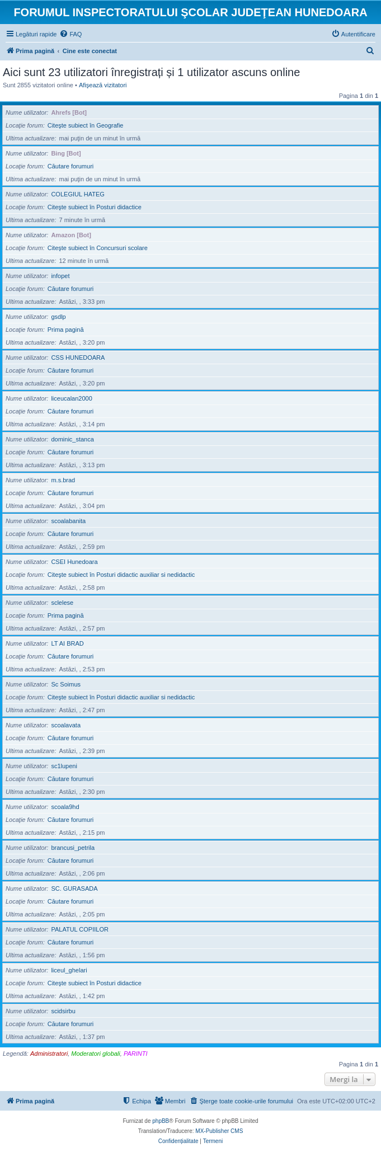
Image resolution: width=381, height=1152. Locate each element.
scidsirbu (63, 1011)
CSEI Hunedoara (74, 561)
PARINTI (136, 1053)
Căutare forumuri (71, 166)
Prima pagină (66, 329)
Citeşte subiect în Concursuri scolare (98, 247)
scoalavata (66, 725)
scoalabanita (68, 521)
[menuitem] (70, 34)
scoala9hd (65, 806)
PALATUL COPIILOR (80, 929)
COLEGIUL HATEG (77, 194)
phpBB (160, 1121)
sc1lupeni (64, 766)
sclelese (62, 602)
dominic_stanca (72, 439)
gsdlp (58, 316)
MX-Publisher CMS (219, 1131)
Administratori (49, 1053)
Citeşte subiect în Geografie (86, 125)
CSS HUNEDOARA (78, 357)
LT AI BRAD (67, 643)
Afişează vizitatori (103, 85)
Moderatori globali (95, 1053)
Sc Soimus (66, 684)
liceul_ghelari (69, 970)
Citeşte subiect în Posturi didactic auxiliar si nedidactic (121, 574)
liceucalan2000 (71, 398)
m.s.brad (63, 480)
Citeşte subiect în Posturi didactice (95, 207)
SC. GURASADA (74, 888)
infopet (60, 275)
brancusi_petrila (73, 847)
